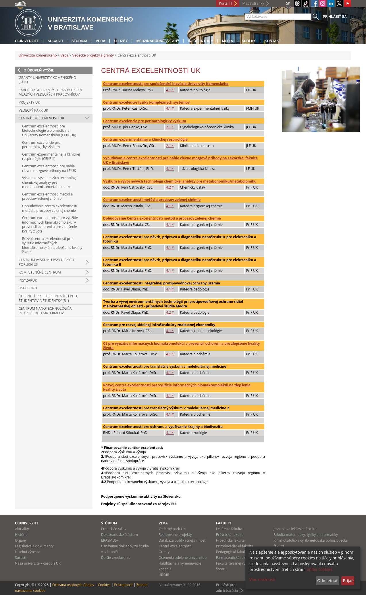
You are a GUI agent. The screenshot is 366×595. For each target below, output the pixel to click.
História (21, 534)
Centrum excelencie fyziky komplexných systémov (146, 102)
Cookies (104, 584)
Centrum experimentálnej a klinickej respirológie (145, 139)
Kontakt (273, 41)
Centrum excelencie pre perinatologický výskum (41, 145)
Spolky (249, 41)
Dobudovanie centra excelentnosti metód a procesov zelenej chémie (49, 208)
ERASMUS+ (110, 540)
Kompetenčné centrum (40, 272)
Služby (121, 41)
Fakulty (223, 523)
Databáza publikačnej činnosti (183, 540)
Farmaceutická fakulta (233, 557)
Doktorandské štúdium (119, 534)
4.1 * (170, 90)
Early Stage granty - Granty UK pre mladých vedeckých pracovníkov (51, 92)
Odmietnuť (327, 580)
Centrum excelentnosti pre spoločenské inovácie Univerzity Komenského (165, 83)
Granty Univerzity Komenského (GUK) (47, 80)
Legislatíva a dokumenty (34, 546)
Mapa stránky (253, 3)
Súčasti (55, 41)
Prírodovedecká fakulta (234, 546)
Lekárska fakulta (229, 528)
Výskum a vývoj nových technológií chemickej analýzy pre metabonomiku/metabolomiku (49, 182)
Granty (164, 551)
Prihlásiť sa (335, 17)
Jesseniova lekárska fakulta (294, 528)
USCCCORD (28, 288)
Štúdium (79, 41)
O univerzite (27, 41)
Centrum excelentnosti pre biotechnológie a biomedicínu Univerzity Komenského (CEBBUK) (49, 130)
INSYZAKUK (28, 280)
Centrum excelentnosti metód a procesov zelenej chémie (47, 196)
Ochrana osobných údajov (73, 584)
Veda (100, 41)
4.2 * (170, 187)
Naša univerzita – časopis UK (38, 563)
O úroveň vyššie (39, 70)
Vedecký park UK (33, 110)
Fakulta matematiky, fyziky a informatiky (305, 534)
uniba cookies (319, 569)
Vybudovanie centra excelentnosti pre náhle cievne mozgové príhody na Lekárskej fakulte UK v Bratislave (180, 160)
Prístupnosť (123, 584)
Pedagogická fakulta (232, 551)
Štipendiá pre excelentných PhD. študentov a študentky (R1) (48, 298)
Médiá (227, 41)
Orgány (21, 540)
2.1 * (170, 127)
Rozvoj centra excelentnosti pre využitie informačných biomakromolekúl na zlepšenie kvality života (52, 245)
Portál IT (225, 3)
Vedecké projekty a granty (93, 55)
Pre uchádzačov (113, 528)
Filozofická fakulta (230, 540)
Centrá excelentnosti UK (41, 118)
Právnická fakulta (229, 534)
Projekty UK (29, 102)
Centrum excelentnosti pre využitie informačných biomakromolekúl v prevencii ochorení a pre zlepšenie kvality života (50, 224)
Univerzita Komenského (38, 55)
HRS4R (164, 574)
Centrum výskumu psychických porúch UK (47, 262)
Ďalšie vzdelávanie (115, 557)
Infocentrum (200, 41)
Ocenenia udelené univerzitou (183, 557)
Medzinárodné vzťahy (157, 41)
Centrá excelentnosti (175, 546)
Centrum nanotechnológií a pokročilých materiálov (45, 310)
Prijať (347, 580)
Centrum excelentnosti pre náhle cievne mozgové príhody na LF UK (49, 168)
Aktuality (22, 528)
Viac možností (262, 579)
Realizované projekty (175, 534)
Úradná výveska (27, 551)
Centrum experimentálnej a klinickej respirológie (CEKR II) (51, 156)
